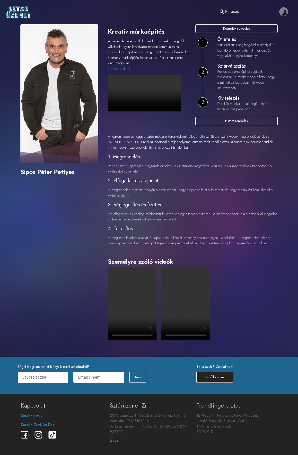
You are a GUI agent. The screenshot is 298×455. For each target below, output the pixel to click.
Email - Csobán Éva (37, 424)
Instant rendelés (236, 121)
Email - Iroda (32, 415)
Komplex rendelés (236, 28)
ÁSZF (114, 441)
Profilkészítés (215, 377)
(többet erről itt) (119, 68)
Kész (137, 377)
